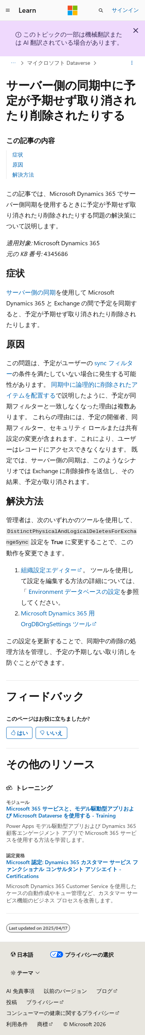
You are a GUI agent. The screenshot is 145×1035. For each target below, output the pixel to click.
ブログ (104, 991)
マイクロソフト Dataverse (58, 62)
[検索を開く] (101, 10)
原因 (17, 164)
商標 (42, 1024)
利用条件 (17, 1024)
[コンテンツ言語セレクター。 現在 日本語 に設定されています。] (22, 954)
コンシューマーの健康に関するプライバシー (60, 1012)
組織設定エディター (49, 570)
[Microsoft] (73, 10)
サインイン (125, 9)
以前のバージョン (65, 991)
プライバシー (42, 1002)
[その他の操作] (132, 63)
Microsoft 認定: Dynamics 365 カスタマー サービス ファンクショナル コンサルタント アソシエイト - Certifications (72, 869)
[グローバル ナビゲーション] (7, 10)
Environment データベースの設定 (74, 591)
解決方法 (23, 174)
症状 (17, 154)
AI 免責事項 (20, 991)
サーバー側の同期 (31, 292)
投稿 (11, 1002)
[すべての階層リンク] (13, 63)
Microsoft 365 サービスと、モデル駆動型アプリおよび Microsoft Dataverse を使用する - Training (70, 812)
